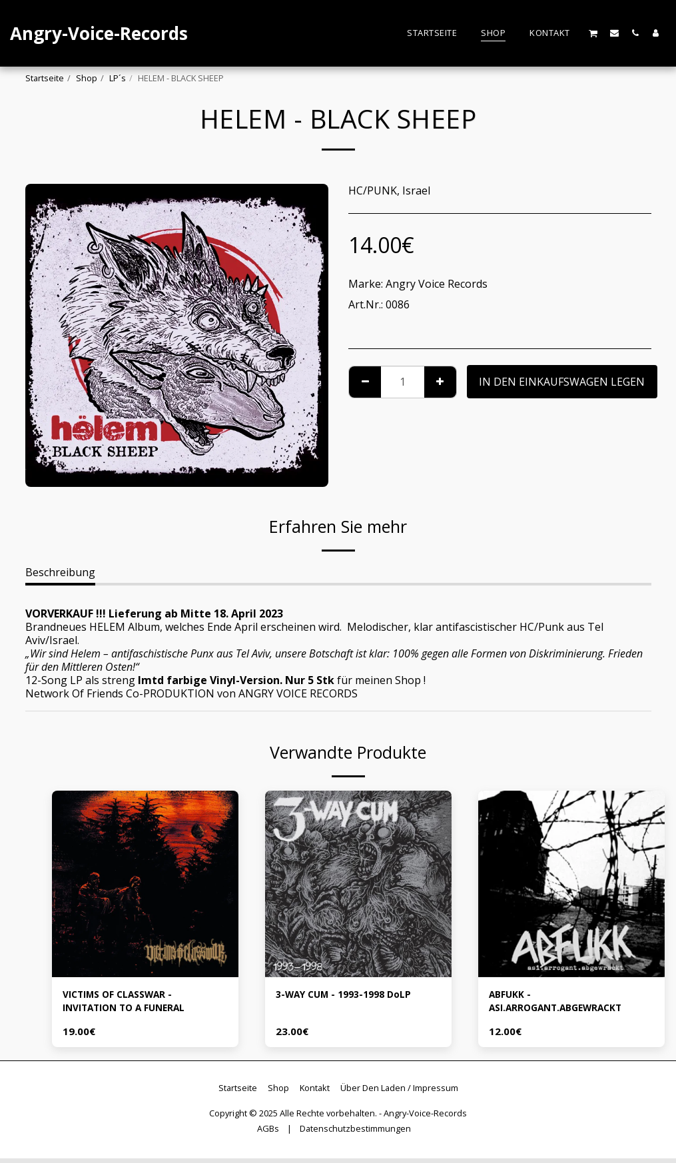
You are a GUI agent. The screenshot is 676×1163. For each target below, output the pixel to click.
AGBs (268, 1134)
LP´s (117, 78)
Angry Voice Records (437, 283)
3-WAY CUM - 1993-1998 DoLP (352, 995)
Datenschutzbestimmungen (355, 1134)
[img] (145, 884)
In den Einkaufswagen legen (562, 381)
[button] (593, 33)
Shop (86, 78)
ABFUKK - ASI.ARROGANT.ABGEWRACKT (566, 1003)
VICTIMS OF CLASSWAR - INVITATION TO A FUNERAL (134, 1003)
